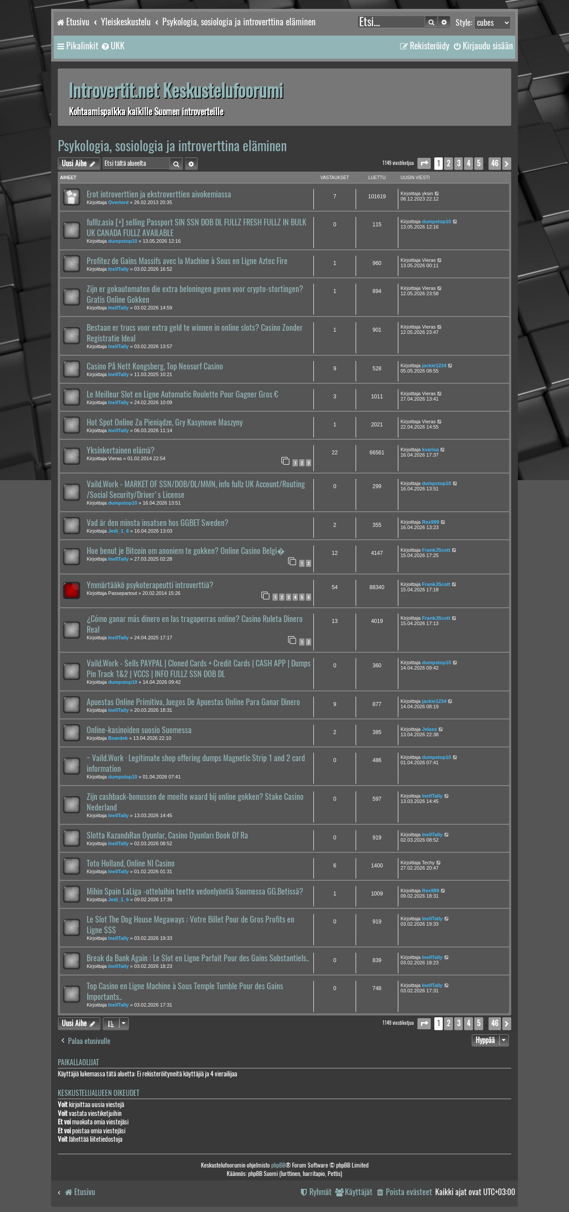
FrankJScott (436, 550)
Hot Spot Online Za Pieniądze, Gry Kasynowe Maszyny (165, 422)
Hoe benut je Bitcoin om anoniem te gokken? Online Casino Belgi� (186, 551)
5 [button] (479, 163)
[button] (424, 163)
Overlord (118, 202)
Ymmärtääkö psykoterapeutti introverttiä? (150, 585)
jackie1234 (434, 365)
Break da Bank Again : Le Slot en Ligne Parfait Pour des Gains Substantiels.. (198, 958)
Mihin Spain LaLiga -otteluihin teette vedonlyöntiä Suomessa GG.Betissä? (195, 891)
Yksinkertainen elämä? (121, 450)
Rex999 (430, 522)
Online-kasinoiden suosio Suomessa (139, 730)
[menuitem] (112, 46)
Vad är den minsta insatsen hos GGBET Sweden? (157, 523)
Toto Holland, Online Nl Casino (131, 863)
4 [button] (468, 163)
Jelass (429, 729)
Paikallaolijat (78, 1062)
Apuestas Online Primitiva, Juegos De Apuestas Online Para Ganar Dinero (193, 702)
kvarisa (430, 449)
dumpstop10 (122, 241)
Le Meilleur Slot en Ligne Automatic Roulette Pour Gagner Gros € (182, 394)
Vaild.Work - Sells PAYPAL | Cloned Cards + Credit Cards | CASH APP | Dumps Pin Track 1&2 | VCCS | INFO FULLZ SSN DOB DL (199, 668)
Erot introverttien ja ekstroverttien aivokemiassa (159, 194)
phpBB (278, 1165)
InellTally (118, 269)
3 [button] (458, 163)
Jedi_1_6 (118, 531)
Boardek (118, 738)
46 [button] (494, 163)
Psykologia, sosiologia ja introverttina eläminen (172, 145)
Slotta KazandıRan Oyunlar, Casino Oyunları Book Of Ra (167, 835)
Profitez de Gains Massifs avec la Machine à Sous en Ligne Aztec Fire (187, 261)
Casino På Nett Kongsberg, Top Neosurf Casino (155, 366)
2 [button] (448, 163)
